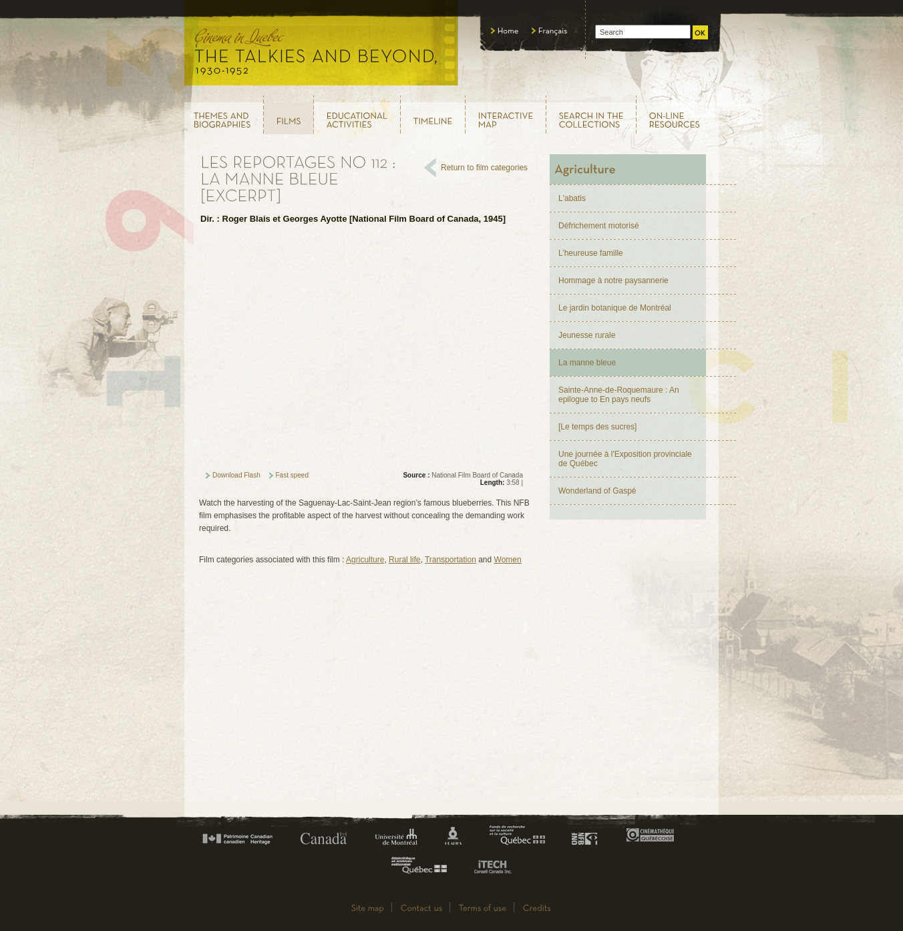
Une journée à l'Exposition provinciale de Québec (625, 458)
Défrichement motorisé (598, 225)
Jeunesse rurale (586, 335)
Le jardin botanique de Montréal (614, 308)
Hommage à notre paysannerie (613, 280)
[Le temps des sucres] (597, 426)
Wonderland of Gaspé (597, 491)
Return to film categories (484, 167)
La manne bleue (587, 362)
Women (508, 559)
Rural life (404, 559)
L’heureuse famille (590, 253)
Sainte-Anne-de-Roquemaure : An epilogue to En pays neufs (618, 394)
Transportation (450, 559)
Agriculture (365, 559)
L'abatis (572, 198)
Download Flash (236, 475)
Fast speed (292, 475)
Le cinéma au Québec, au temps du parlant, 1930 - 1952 (321, 47)
